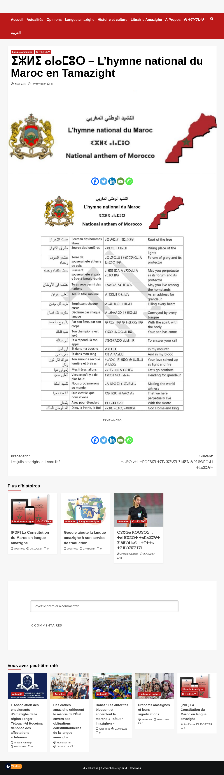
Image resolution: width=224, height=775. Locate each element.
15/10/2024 (36, 548)
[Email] (120, 181)
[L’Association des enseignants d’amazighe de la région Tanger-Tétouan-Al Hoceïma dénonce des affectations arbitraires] (27, 686)
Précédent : (61, 459)
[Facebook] (95, 181)
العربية (16, 33)
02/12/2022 (39, 84)
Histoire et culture (112, 19)
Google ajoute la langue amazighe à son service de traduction (85, 537)
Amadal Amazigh (129, 554)
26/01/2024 (150, 554)
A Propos (173, 19)
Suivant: (162, 462)
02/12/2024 (164, 719)
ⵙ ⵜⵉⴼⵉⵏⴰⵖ (194, 20)
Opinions (54, 19)
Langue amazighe (79, 19)
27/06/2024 (89, 548)
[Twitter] (103, 181)
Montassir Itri (64, 742)
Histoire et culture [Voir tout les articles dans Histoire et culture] (150, 694)
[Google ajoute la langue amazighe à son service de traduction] (85, 510)
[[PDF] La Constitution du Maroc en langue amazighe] (33, 510)
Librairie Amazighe (146, 19)
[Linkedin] (112, 181)
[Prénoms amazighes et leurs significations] (154, 686)
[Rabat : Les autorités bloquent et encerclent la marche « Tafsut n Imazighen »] (112, 686)
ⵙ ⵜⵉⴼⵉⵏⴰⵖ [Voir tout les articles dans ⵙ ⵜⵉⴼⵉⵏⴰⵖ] (43, 52)
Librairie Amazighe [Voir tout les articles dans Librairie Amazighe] (23, 521)
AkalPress (20, 84)
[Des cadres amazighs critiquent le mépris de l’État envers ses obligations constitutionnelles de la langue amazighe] (69, 686)
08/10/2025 (63, 746)
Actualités (34, 19)
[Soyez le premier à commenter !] (104, 606)
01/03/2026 (20, 746)
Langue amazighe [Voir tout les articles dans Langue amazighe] (22, 52)
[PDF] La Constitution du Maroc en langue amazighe (30, 537)
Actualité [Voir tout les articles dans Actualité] (70, 521)
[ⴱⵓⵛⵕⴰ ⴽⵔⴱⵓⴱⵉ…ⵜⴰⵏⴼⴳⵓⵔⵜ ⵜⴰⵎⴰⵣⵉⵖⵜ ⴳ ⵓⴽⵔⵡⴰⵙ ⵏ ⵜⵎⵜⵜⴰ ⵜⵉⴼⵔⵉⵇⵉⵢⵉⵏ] (139, 510)
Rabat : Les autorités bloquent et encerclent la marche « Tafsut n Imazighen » (112, 714)
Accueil (17, 19)
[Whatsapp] (129, 181)
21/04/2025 (121, 728)
